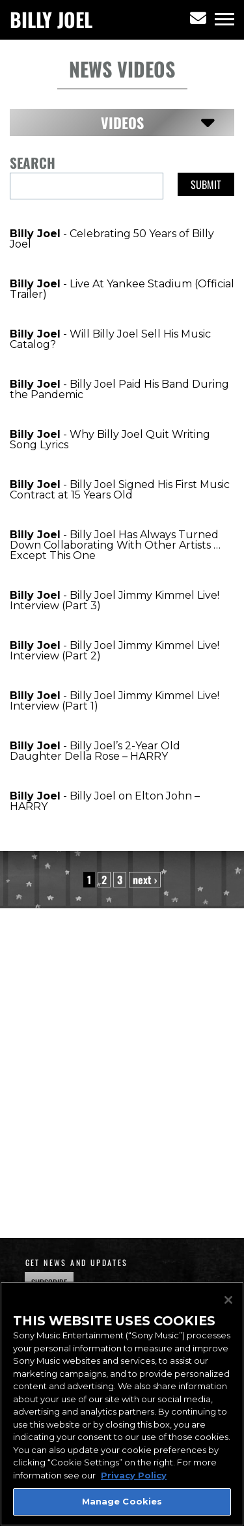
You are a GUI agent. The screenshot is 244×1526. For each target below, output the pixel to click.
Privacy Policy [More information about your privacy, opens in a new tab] (134, 1475)
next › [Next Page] (145, 879)
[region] (122, 1404)
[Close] (228, 1300)
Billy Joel (51, 19)
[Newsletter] (198, 18)
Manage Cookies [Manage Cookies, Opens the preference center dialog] (122, 1501)
